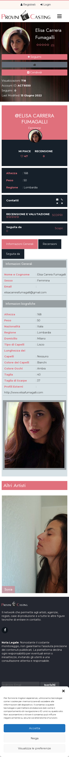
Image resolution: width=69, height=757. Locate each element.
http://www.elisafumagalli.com (23, 392)
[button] (63, 691)
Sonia (8, 589)
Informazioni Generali (19, 244)
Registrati (28, 4)
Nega (34, 738)
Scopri (57, 215)
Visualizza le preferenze (34, 748)
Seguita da (13, 254)
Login (45, 4)
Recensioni (50, 244)
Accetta (34, 728)
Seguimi (34, 57)
